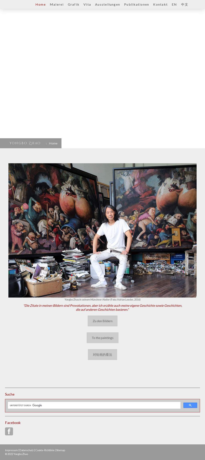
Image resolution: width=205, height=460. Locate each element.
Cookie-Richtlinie (44, 450)
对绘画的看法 (102, 354)
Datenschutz (26, 450)
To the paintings (103, 338)
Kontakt (160, 4)
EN (174, 4)
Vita (87, 4)
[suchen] (94, 405)
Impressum (11, 450)
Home (40, 4)
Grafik (73, 4)
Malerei (57, 4)
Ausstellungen (107, 4)
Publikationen (136, 4)
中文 (184, 4)
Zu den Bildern (103, 321)
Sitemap (60, 450)
